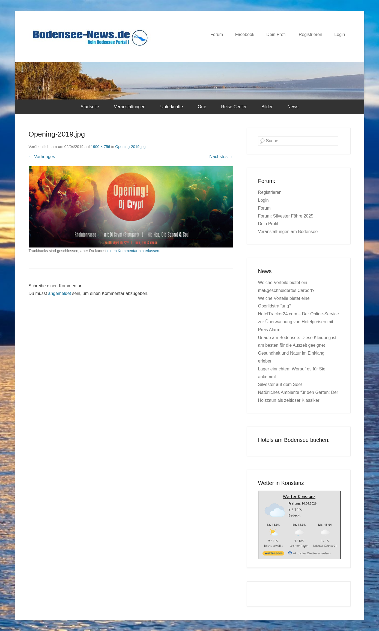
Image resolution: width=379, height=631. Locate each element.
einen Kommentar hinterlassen (133, 251)
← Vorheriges (42, 156)
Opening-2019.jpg (130, 146)
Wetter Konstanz (299, 496)
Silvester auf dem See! (280, 384)
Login (339, 34)
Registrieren (310, 34)
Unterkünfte (171, 106)
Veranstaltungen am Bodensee (288, 231)
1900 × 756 (100, 146)
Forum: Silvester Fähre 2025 (286, 216)
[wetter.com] (273, 554)
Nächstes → (221, 156)
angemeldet (59, 293)
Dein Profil (276, 34)
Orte (202, 106)
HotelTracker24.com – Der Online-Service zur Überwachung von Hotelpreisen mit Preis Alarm (298, 322)
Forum (216, 34)
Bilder (267, 106)
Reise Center (233, 106)
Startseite (89, 106)
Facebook (244, 34)
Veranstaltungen (129, 106)
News (293, 106)
